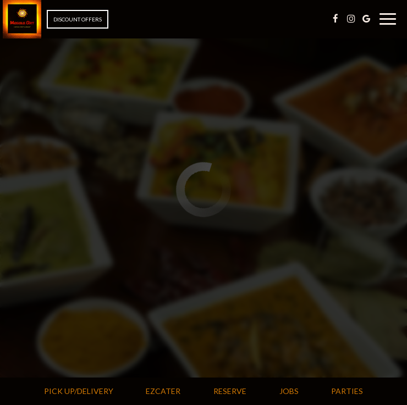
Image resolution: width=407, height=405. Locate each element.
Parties (347, 391)
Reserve (229, 391)
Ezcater (161, 391)
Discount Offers (77, 19)
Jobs (289, 391)
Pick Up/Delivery (77, 391)
